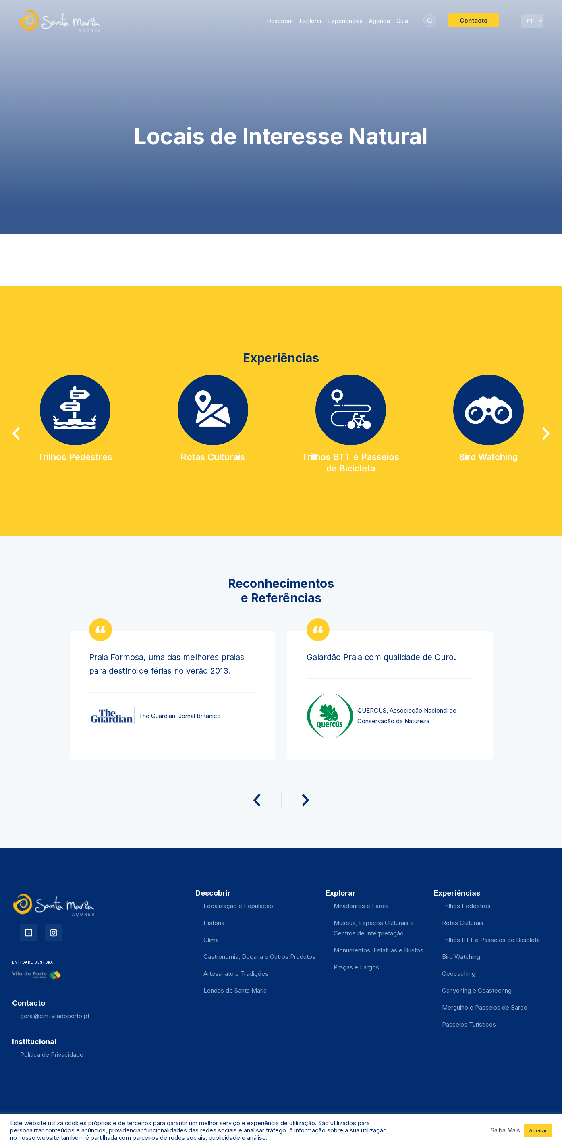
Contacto (474, 20)
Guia (402, 20)
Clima (211, 940)
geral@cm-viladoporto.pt (54, 1016)
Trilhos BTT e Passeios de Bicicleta (491, 940)
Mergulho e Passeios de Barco (484, 1007)
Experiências (345, 20)
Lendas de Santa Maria (235, 990)
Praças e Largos (356, 967)
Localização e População (238, 906)
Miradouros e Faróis (361, 906)
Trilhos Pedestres (466, 906)
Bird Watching (461, 956)
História (213, 923)
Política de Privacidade (51, 1054)
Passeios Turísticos (469, 1024)
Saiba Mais (505, 1130)
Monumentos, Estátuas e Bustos (378, 950)
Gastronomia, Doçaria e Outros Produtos (259, 956)
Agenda (379, 20)
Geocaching (458, 973)
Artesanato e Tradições (235, 973)
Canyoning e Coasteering (477, 990)
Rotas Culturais (462, 923)
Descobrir (280, 20)
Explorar (311, 20)
